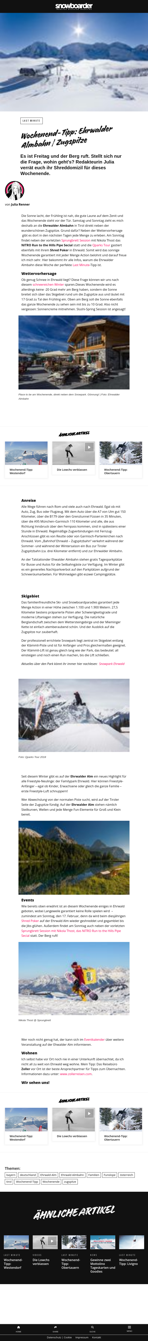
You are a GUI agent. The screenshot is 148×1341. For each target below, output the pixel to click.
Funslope (109, 1175)
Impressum (82, 1337)
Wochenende (51, 1181)
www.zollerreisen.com (76, 1074)
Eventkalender (94, 1039)
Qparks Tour (101, 245)
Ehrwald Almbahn (72, 1175)
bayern (10, 1175)
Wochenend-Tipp (27, 1181)
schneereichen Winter (48, 284)
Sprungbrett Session (75, 240)
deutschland (28, 1175)
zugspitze (70, 1181)
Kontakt (96, 1337)
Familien (93, 1175)
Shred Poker (30, 921)
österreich (126, 1175)
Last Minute (31, 120)
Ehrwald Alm (48, 1175)
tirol (9, 1181)
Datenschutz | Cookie (59, 1337)
